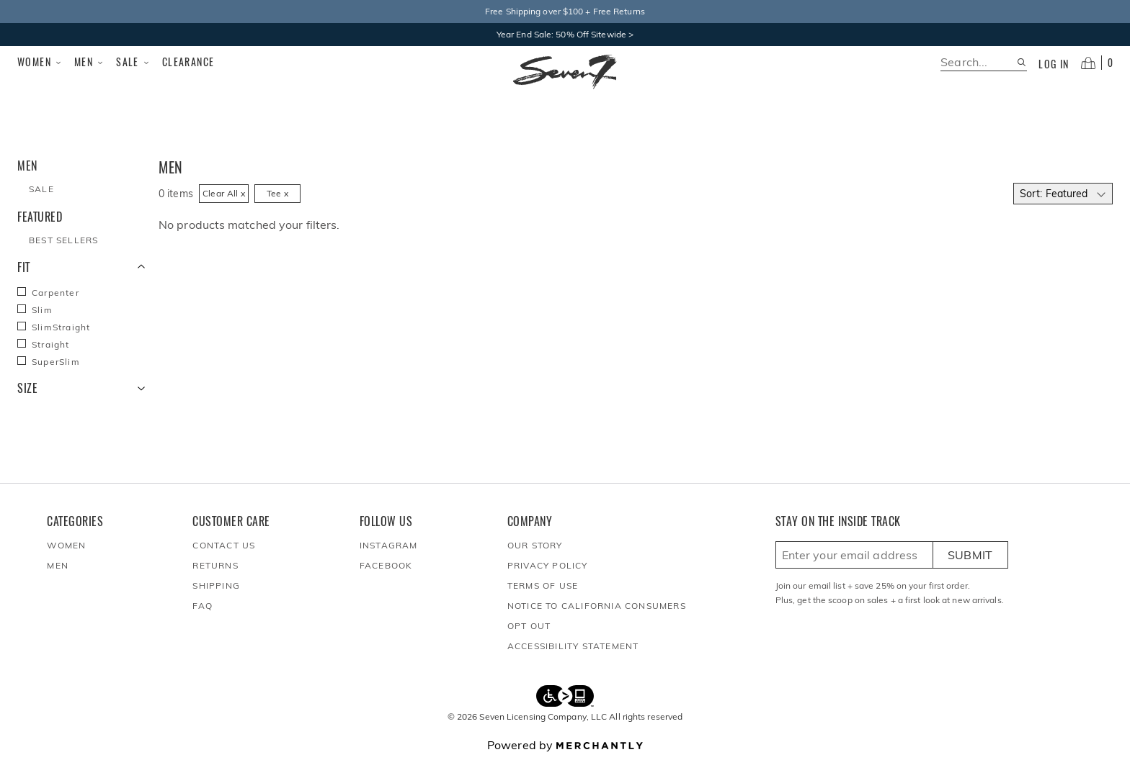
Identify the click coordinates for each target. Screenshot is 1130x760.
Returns (215, 565)
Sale (133, 62)
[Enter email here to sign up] (854, 555)
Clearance (188, 61)
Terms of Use (542, 585)
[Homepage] (565, 72)
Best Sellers (63, 240)
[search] (978, 62)
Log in (1053, 64)
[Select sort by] (1063, 193)
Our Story (535, 545)
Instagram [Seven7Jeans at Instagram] (389, 545)
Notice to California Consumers (596, 605)
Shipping (216, 585)
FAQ (202, 605)
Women (40, 62)
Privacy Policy (547, 565)
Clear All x (224, 193)
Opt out (529, 625)
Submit (970, 555)
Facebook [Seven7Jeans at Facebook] (386, 565)
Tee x (278, 193)
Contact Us (223, 545)
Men (89, 62)
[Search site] (1021, 62)
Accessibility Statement (573, 646)
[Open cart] (1097, 62)
